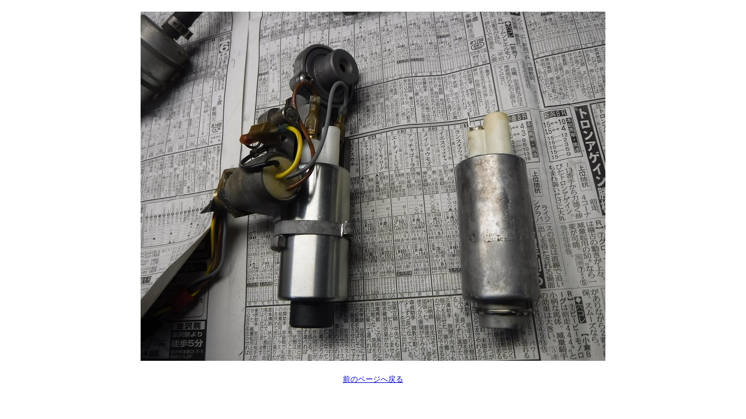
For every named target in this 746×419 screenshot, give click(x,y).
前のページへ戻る (373, 379)
